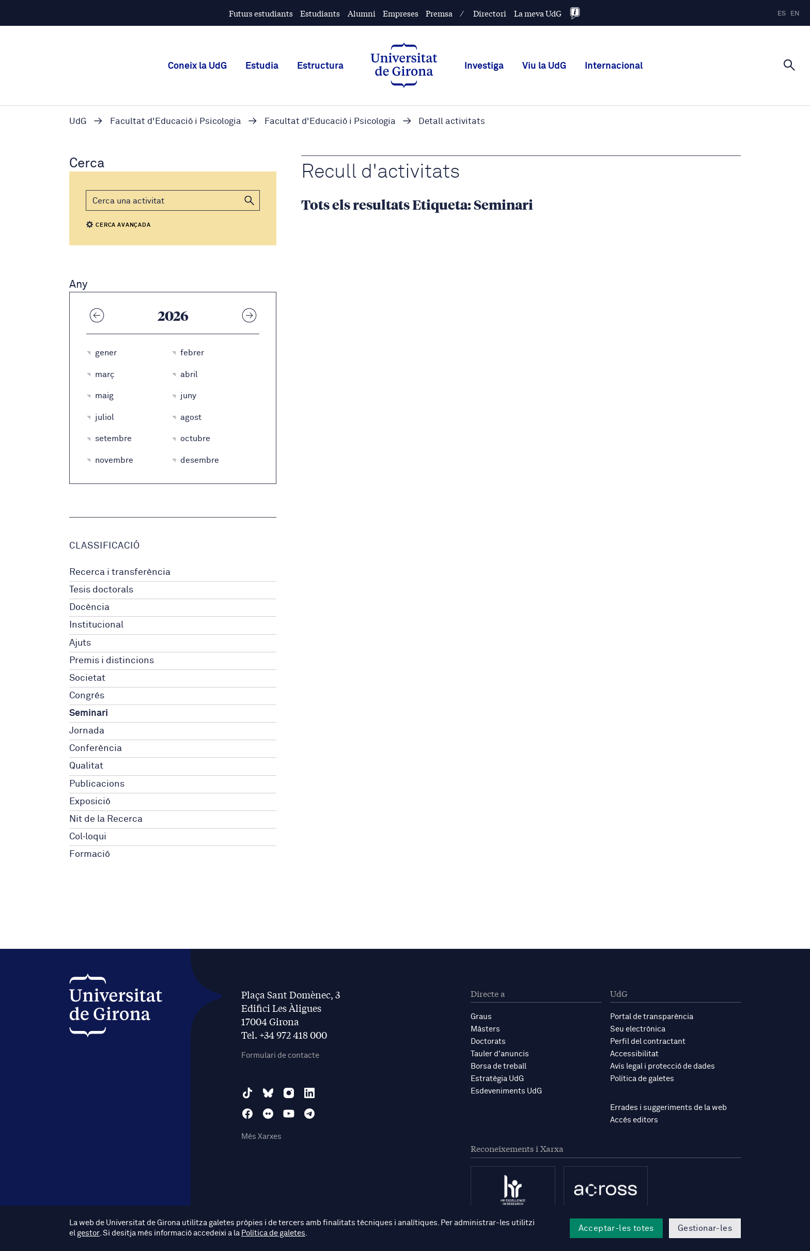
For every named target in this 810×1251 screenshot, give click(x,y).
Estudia (261, 66)
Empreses (400, 13)
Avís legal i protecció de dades (662, 1066)
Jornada (86, 731)
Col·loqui (87, 836)
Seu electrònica (637, 1029)
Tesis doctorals (101, 590)
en (795, 13)
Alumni (362, 13)
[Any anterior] (96, 315)
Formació (89, 854)
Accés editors (634, 1120)
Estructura (320, 66)
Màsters (485, 1029)
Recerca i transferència (119, 572)
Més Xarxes (261, 1136)
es (781, 13)
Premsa (439, 13)
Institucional (96, 625)
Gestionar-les (705, 1228)
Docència (89, 607)
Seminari (88, 713)
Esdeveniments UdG (506, 1091)
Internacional (614, 66)
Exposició (90, 801)
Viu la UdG (544, 66)
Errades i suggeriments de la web (668, 1108)
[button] (249, 200)
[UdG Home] (404, 66)
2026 (173, 315)
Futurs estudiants (261, 13)
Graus (481, 1017)
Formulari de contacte (280, 1055)
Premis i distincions (111, 660)
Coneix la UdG (197, 66)
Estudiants (320, 13)
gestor (88, 1234)
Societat (87, 678)
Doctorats (488, 1041)
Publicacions (96, 784)
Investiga (484, 66)
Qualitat (86, 766)
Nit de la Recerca (106, 819)
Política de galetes (642, 1079)
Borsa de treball (498, 1066)
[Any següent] (249, 315)
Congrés (86, 695)
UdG (78, 121)
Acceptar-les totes (616, 1228)
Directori (489, 13)
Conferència (95, 748)
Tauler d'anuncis (500, 1054)
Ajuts (80, 643)
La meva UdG (538, 13)
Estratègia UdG (497, 1079)
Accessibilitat (634, 1054)
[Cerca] (789, 65)
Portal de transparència (651, 1017)
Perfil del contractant (648, 1041)
